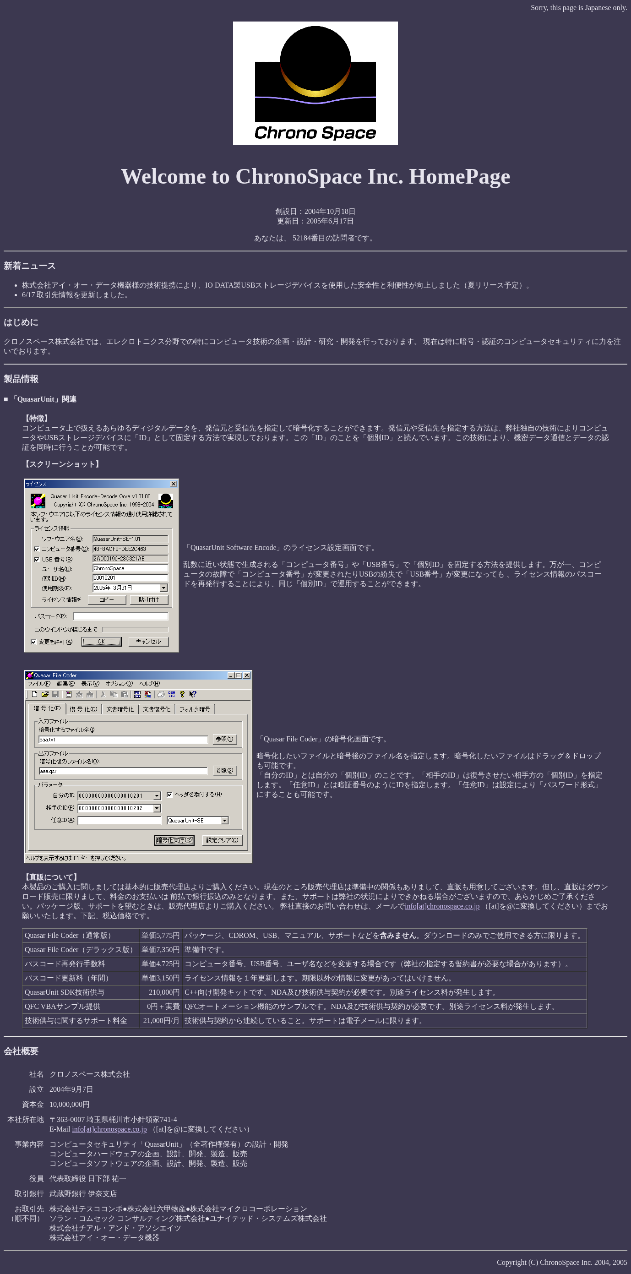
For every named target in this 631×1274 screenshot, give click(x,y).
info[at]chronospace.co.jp (442, 906)
